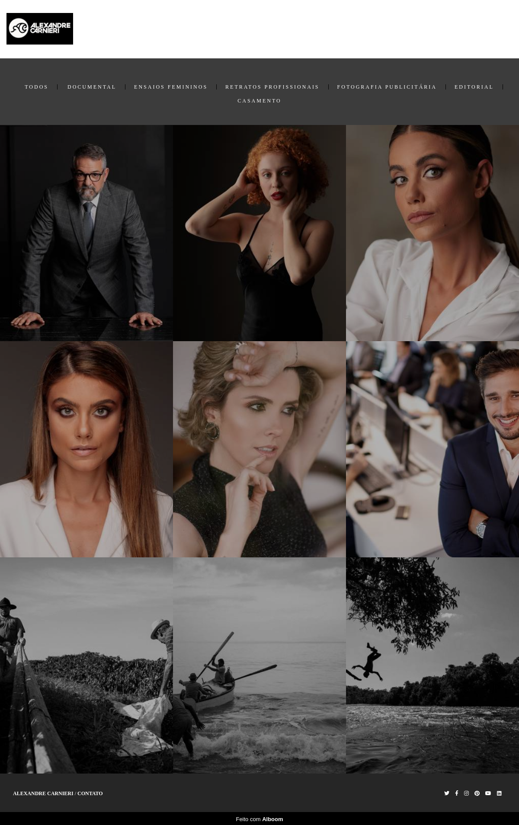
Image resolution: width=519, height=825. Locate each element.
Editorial (474, 87)
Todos (36, 87)
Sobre (466, 29)
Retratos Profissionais (272, 87)
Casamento (259, 100)
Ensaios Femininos (171, 87)
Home (399, 29)
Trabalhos (433, 29)
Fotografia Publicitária (387, 87)
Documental (91, 87)
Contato (497, 29)
